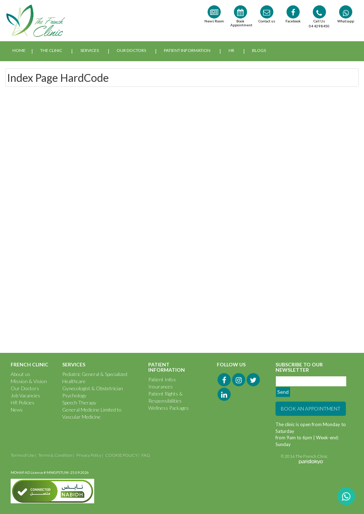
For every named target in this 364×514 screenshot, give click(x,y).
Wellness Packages (168, 408)
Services (89, 50)
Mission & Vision (29, 381)
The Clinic (51, 50)
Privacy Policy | (89, 455)
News (17, 410)
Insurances (160, 386)
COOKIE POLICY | (122, 455)
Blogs (259, 50)
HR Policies (22, 402)
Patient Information (187, 50)
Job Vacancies (25, 395)
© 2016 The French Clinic (304, 456)
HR (231, 50)
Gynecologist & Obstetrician (92, 388)
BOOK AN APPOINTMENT (311, 409)
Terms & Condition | (56, 455)
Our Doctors (131, 50)
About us (20, 374)
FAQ (145, 455)
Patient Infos (162, 379)
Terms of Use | (23, 455)
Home (19, 50)
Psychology (74, 395)
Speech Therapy (79, 402)
